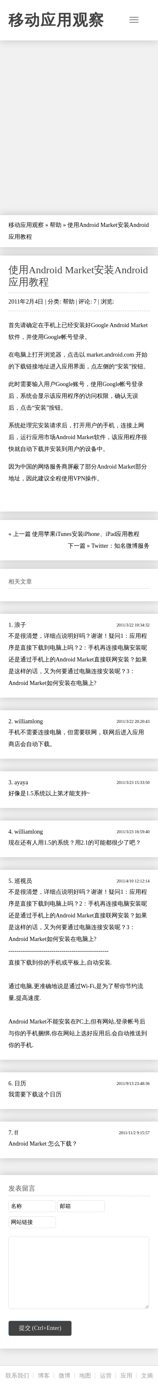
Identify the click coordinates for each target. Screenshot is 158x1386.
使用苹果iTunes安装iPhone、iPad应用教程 (85, 534)
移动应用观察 (56, 20)
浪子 (20, 625)
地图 (85, 1376)
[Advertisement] (79, 128)
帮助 (56, 225)
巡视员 (23, 881)
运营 (106, 1376)
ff (16, 1133)
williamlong (28, 721)
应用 (126, 1376)
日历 (20, 1083)
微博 (64, 1376)
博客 (44, 1376)
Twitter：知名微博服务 (120, 546)
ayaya (21, 782)
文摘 (147, 1376)
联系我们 (17, 1376)
